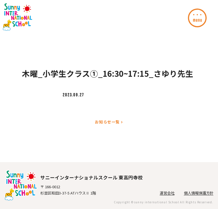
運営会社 (167, 193)
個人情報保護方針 (198, 193)
